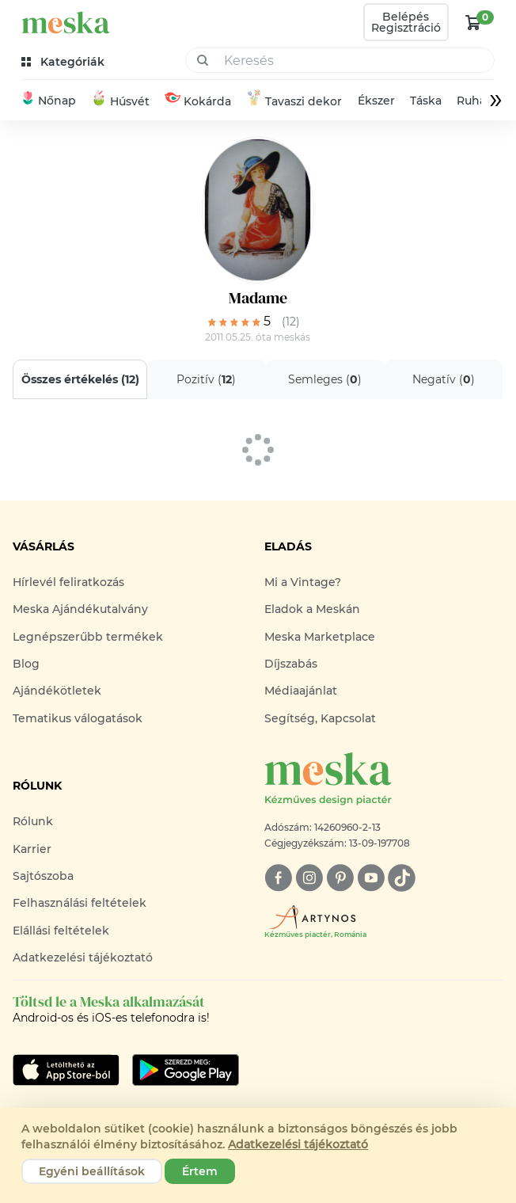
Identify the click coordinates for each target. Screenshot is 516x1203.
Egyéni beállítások (92, 1171)
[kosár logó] (473, 22)
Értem (200, 1171)
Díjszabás (290, 664)
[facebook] (278, 878)
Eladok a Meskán (312, 609)
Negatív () (443, 379)
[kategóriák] (64, 62)
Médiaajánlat (300, 690)
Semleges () (325, 379)
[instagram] (309, 878)
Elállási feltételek (61, 930)
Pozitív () (207, 379)
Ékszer (376, 100)
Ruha (471, 100)
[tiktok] (401, 878)
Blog (26, 664)
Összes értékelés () (80, 379)
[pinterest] (340, 878)
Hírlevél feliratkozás (68, 582)
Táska (426, 100)
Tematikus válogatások (77, 718)
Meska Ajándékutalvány (80, 609)
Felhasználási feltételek (79, 903)
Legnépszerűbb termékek (88, 637)
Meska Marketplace (319, 637)
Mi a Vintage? (302, 582)
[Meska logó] (383, 779)
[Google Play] (66, 1070)
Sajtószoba (43, 876)
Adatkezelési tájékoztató (83, 957)
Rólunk (33, 821)
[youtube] (371, 878)
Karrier (32, 849)
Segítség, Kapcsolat (320, 718)
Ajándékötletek (57, 690)
